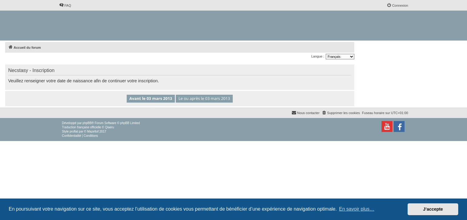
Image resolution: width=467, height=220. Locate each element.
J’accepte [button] (433, 209)
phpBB (87, 123)
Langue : (317, 56)
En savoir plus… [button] (357, 209)
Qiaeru (109, 127)
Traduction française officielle (81, 127)
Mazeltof (92, 131)
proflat (74, 131)
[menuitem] (65, 5)
